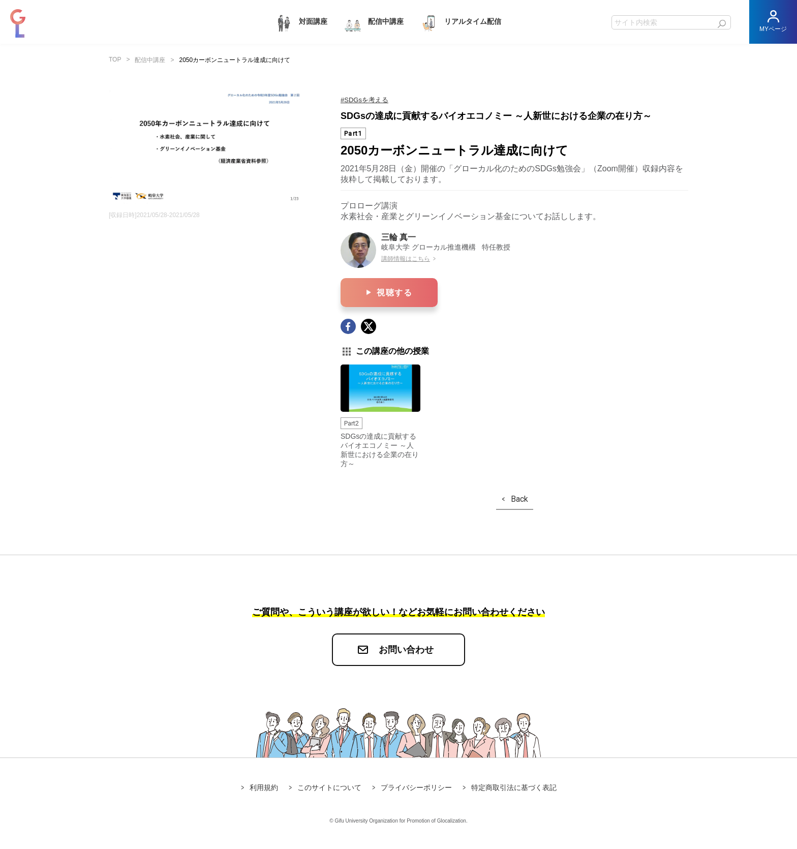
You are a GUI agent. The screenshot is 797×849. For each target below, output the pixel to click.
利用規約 (264, 787)
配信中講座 (373, 22)
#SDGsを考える (364, 100)
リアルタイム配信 (460, 22)
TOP (115, 59)
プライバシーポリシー (416, 787)
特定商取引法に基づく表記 (514, 787)
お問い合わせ (406, 650)
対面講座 (300, 22)
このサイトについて (329, 787)
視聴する (394, 292)
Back (519, 499)
